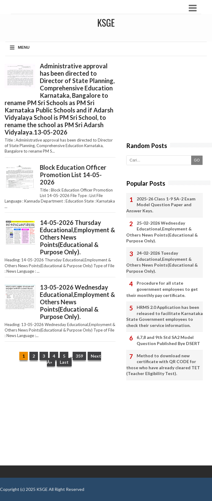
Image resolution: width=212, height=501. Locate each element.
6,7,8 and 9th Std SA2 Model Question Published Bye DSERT (168, 340)
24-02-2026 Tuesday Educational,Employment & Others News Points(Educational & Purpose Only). (162, 262)
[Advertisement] (60, 419)
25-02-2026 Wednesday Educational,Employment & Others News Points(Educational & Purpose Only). (162, 232)
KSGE (42, 489)
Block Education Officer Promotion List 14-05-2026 (73, 175)
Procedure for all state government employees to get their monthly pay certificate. (162, 289)
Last (64, 362)
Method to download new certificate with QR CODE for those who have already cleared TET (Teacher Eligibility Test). (163, 364)
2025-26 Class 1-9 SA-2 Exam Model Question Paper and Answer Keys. (160, 204)
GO (197, 160)
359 (79, 356)
